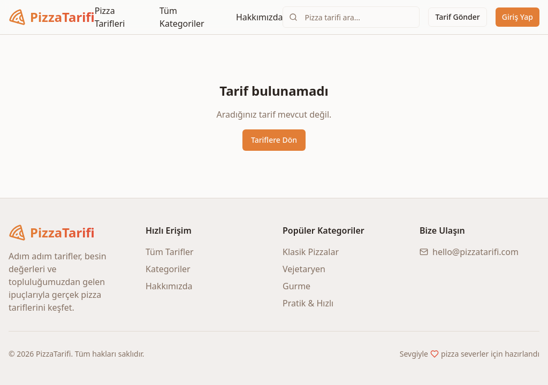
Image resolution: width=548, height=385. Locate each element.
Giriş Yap (517, 17)
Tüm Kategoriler (181, 17)
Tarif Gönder (457, 17)
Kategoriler (168, 269)
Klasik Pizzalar (311, 252)
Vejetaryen (304, 269)
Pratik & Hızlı (308, 303)
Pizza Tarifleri (110, 17)
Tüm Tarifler (170, 252)
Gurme (296, 286)
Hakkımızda (259, 17)
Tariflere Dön (274, 140)
